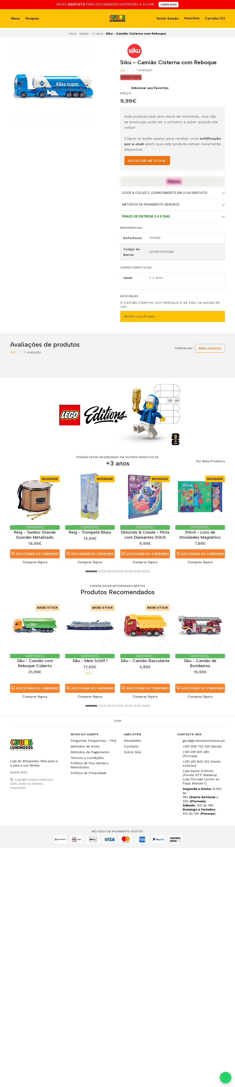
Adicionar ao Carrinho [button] (35, 553)
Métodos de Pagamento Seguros (150, 204)
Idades (84, 33)
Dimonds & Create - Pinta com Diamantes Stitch (145, 535)
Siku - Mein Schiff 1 (90, 660)
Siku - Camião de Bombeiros (200, 663)
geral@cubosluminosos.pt (204, 740)
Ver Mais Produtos (210, 461)
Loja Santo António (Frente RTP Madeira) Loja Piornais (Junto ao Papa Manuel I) (201, 777)
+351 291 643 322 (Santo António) (202, 763)
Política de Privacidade (88, 773)
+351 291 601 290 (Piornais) (196, 754)
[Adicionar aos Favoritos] (144, 88)
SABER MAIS (168, 4)
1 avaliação (144, 70)
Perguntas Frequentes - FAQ (93, 740)
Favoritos (191, 18)
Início (73, 33)
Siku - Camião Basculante (145, 660)
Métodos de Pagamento (90, 752)
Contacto (131, 746)
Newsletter (132, 740)
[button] (13, 571)
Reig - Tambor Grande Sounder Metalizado (35, 535)
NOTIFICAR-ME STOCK (146, 161)
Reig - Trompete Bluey (90, 532)
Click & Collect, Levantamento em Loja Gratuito (164, 193)
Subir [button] (117, 720)
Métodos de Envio (85, 746)
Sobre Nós (132, 752)
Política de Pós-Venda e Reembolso (90, 765)
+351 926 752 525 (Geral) (202, 746)
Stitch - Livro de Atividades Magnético (200, 535)
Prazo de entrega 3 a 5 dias (146, 216)
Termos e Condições (87, 758)
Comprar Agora (34, 562)
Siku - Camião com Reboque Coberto (35, 663)
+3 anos (97, 33)
